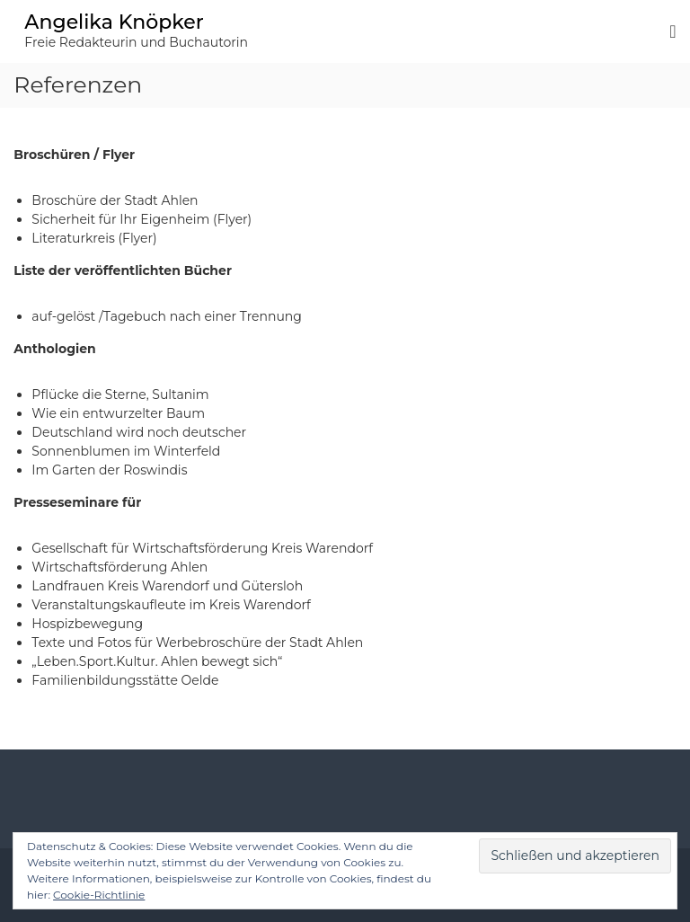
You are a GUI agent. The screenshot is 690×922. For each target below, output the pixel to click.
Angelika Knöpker (113, 22)
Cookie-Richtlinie (99, 894)
